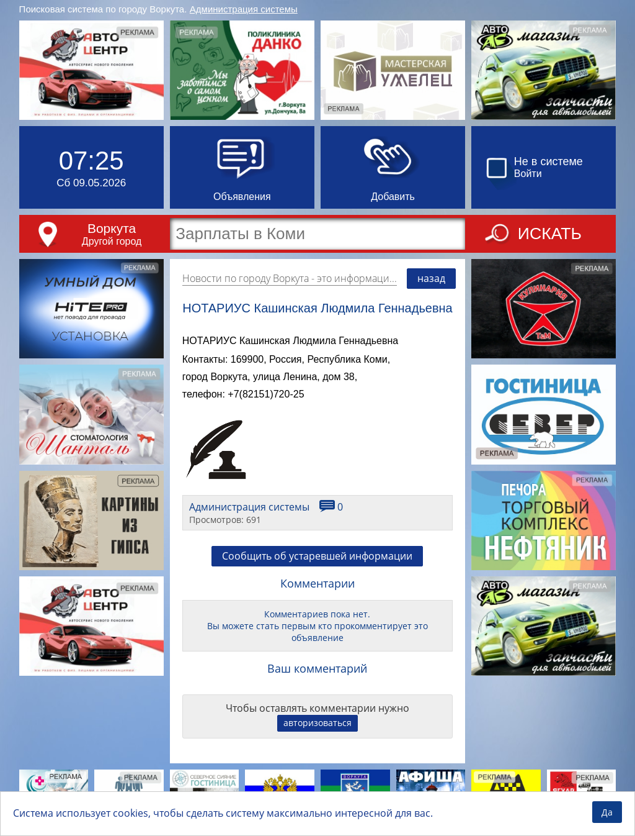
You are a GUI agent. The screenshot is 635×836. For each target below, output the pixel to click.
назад (431, 278)
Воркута (111, 228)
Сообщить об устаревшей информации (317, 556)
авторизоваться (317, 723)
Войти (528, 173)
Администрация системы (244, 9)
